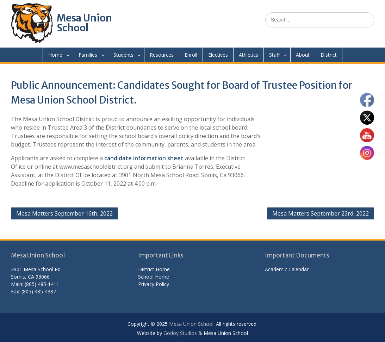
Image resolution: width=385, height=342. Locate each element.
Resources (162, 54)
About (303, 54)
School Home (153, 276)
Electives (218, 54)
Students (123, 54)
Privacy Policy (153, 284)
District (329, 54)
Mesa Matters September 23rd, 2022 (320, 213)
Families (88, 54)
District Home (154, 269)
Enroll (191, 54)
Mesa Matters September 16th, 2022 (64, 213)
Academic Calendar (287, 269)
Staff (274, 54)
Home (55, 54)
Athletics (248, 54)
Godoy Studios (180, 333)
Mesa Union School (84, 23)
